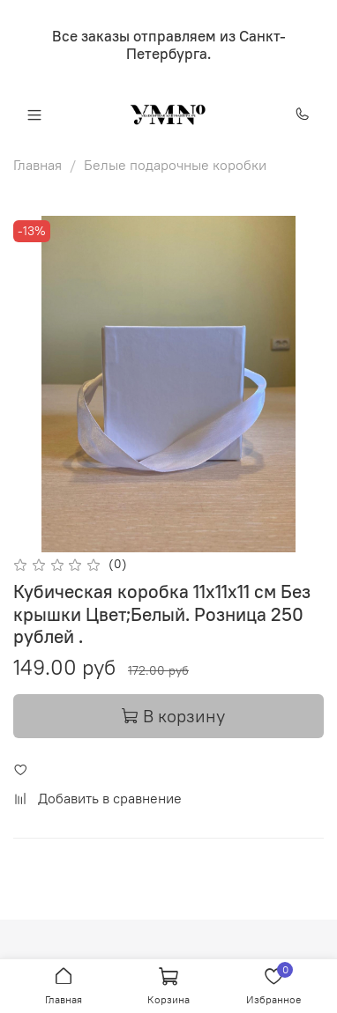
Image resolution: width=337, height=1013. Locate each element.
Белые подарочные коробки (175, 165)
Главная (37, 165)
